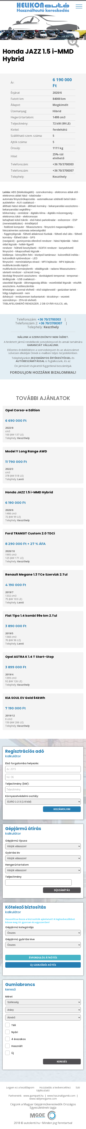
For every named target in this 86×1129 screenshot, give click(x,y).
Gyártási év (12, 852)
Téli (10, 1025)
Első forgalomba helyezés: (22, 763)
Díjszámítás (62, 890)
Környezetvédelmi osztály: (21, 796)
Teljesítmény (13, 876)
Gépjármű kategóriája (19, 927)
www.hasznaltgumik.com (61, 1095)
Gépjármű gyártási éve (20, 939)
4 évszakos (15, 1039)
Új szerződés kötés (43, 964)
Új (9, 1053)
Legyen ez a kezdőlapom (20, 1087)
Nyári (11, 1032)
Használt (14, 1046)
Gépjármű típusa (16, 840)
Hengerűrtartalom (17, 864)
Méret (9, 996)
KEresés (62, 1061)
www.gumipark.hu (33, 1095)
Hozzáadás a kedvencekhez (55, 1087)
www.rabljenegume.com (43, 1098)
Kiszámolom (61, 809)
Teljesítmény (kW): (17, 783)
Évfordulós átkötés (43, 957)
